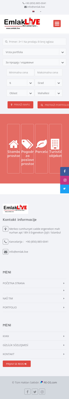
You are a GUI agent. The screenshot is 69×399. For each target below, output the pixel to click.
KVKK (6, 336)
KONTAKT (8, 354)
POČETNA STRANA (14, 283)
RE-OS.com (50, 382)
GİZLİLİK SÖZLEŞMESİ (15, 345)
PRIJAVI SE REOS (16, 363)
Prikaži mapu (20, 104)
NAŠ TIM (8, 298)
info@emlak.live (36, 6)
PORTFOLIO (10, 307)
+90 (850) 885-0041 (35, 3)
